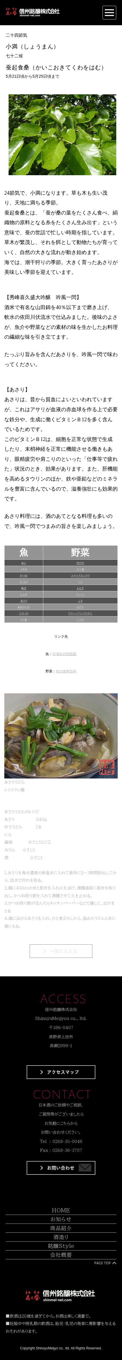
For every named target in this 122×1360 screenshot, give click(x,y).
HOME (61, 1210)
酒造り (61, 1237)
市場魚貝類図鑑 (64, 654)
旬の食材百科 (66, 671)
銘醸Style (61, 1245)
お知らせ (61, 1219)
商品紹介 (61, 1228)
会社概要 (61, 1254)
